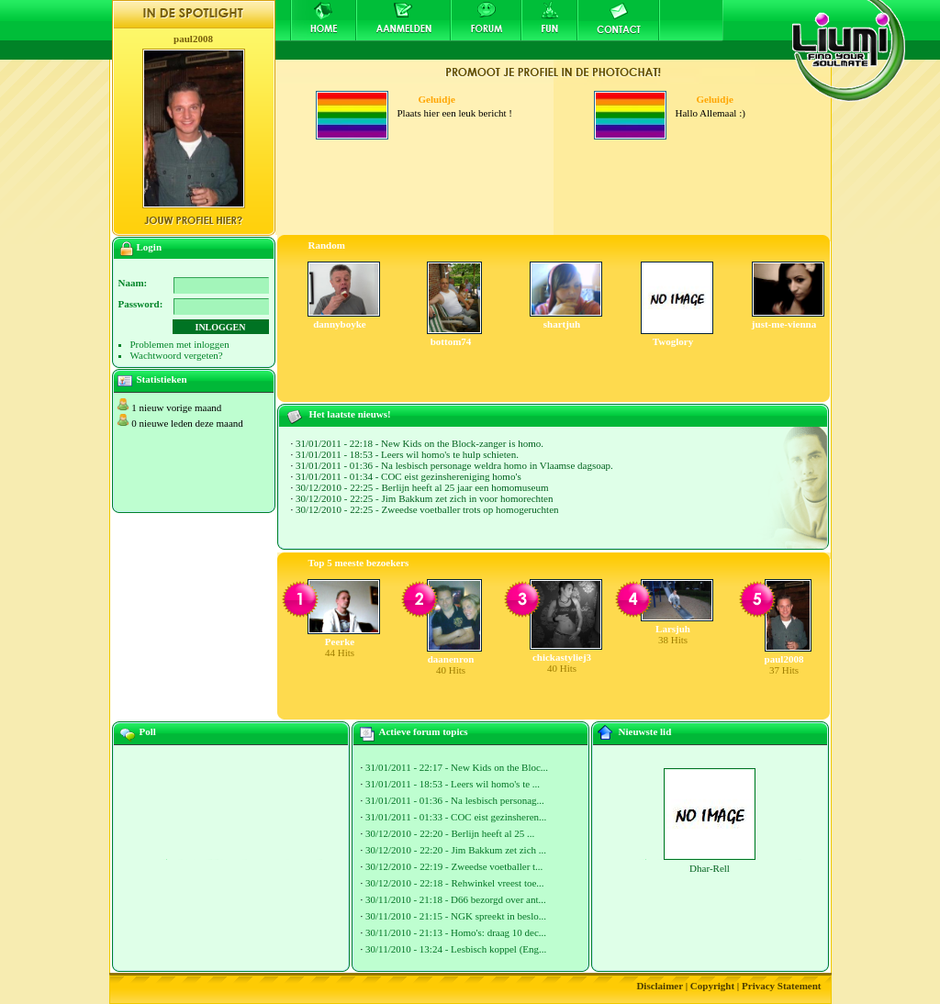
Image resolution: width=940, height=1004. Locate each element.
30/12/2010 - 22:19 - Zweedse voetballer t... (454, 866)
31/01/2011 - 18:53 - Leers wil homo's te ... (452, 783)
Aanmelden (403, 20)
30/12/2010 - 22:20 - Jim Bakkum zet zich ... (455, 849)
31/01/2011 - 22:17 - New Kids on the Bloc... (456, 767)
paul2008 (193, 38)
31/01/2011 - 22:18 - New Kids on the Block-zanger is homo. (419, 443)
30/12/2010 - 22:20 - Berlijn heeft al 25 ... (449, 833)
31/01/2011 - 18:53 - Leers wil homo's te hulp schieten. (407, 454)
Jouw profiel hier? (193, 220)
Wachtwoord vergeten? (176, 355)
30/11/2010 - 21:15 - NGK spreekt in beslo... (455, 915)
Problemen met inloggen (179, 344)
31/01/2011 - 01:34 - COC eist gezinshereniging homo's (408, 476)
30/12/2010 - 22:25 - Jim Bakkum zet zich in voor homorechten (424, 498)
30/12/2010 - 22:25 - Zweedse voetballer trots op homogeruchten (427, 509)
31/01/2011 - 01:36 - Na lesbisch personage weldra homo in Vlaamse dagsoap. (454, 465)
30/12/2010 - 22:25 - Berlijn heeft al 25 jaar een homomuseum (422, 487)
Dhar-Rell (709, 868)
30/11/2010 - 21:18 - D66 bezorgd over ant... (455, 899)
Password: (140, 303)
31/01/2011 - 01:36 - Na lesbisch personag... (454, 800)
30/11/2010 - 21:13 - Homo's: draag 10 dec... (455, 932)
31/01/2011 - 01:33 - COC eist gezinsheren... (455, 816)
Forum (486, 20)
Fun (549, 20)
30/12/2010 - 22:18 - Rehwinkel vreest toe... (454, 882)
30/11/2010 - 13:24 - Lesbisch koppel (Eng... (455, 948)
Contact (618, 20)
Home (323, 20)
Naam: (133, 282)
